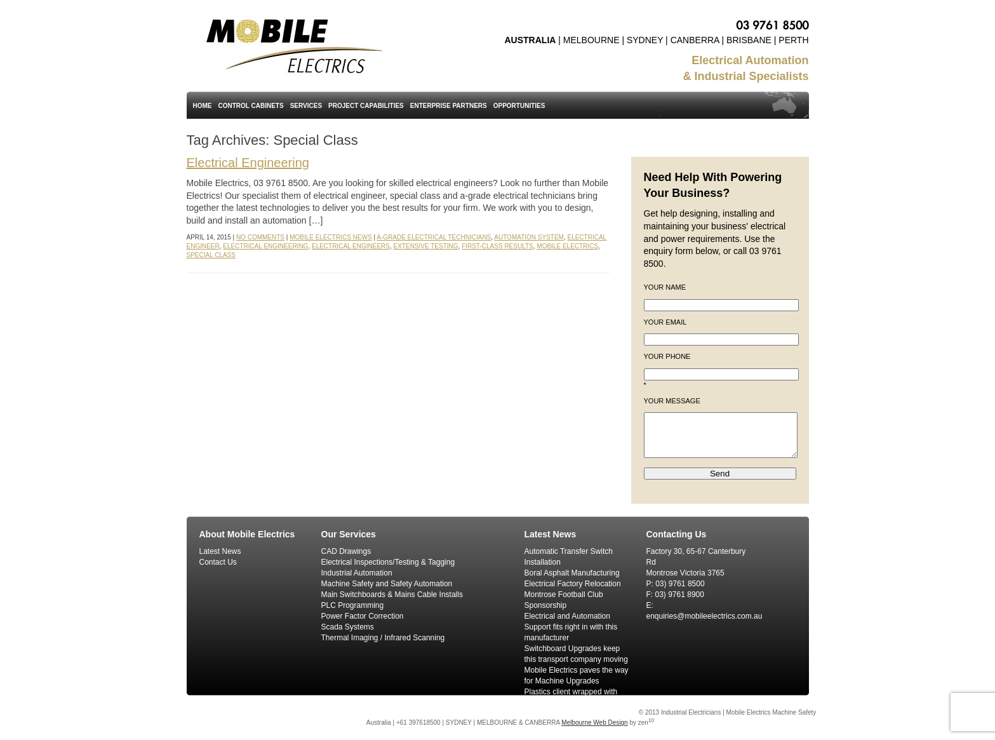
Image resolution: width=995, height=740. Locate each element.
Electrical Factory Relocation (572, 583)
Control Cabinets (251, 105)
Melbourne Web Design (594, 722)
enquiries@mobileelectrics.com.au (704, 616)
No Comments (260, 237)
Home (202, 105)
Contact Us (218, 562)
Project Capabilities (366, 105)
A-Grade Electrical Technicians (434, 237)
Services (306, 105)
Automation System (529, 237)
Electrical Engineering (248, 163)
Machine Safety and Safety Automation (387, 583)
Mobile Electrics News (330, 237)
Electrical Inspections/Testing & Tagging (388, 562)
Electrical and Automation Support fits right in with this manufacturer (571, 627)
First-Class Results (497, 246)
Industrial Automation (356, 572)
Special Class (211, 255)
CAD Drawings (346, 551)
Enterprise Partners (448, 105)
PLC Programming (352, 605)
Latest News (220, 551)
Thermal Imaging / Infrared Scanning (383, 637)
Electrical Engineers (351, 246)
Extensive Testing (426, 246)
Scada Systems (347, 626)
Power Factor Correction (362, 616)
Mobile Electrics (567, 246)
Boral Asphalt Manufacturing (572, 572)
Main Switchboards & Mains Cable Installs (392, 594)
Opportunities (519, 105)
